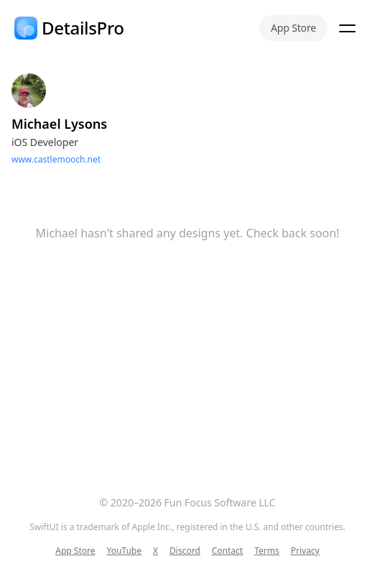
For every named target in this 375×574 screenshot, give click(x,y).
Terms (266, 551)
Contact (227, 551)
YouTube (124, 551)
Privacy (305, 551)
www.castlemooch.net (56, 159)
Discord (185, 551)
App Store (293, 28)
